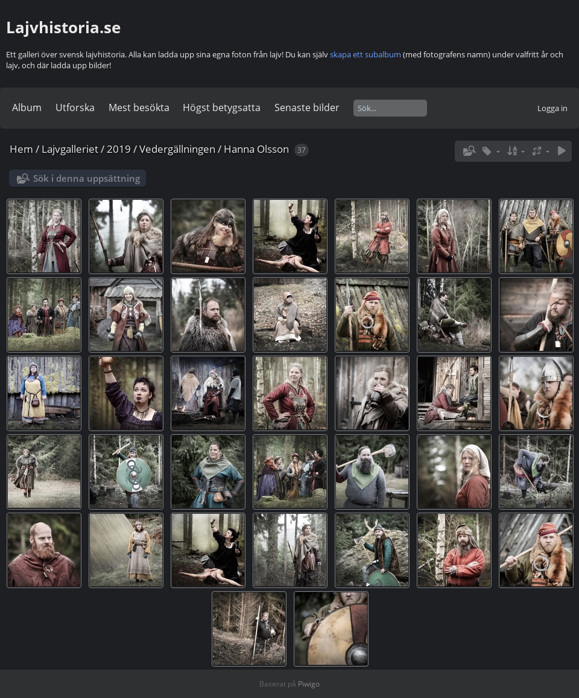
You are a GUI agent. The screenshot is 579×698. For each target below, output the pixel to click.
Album (27, 107)
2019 (119, 149)
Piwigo (309, 684)
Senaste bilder (307, 107)
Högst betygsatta (222, 107)
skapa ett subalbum (365, 54)
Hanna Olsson (256, 149)
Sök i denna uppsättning (86, 178)
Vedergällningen (177, 149)
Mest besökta (139, 107)
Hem (21, 149)
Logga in (552, 108)
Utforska (75, 107)
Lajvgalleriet (70, 149)
